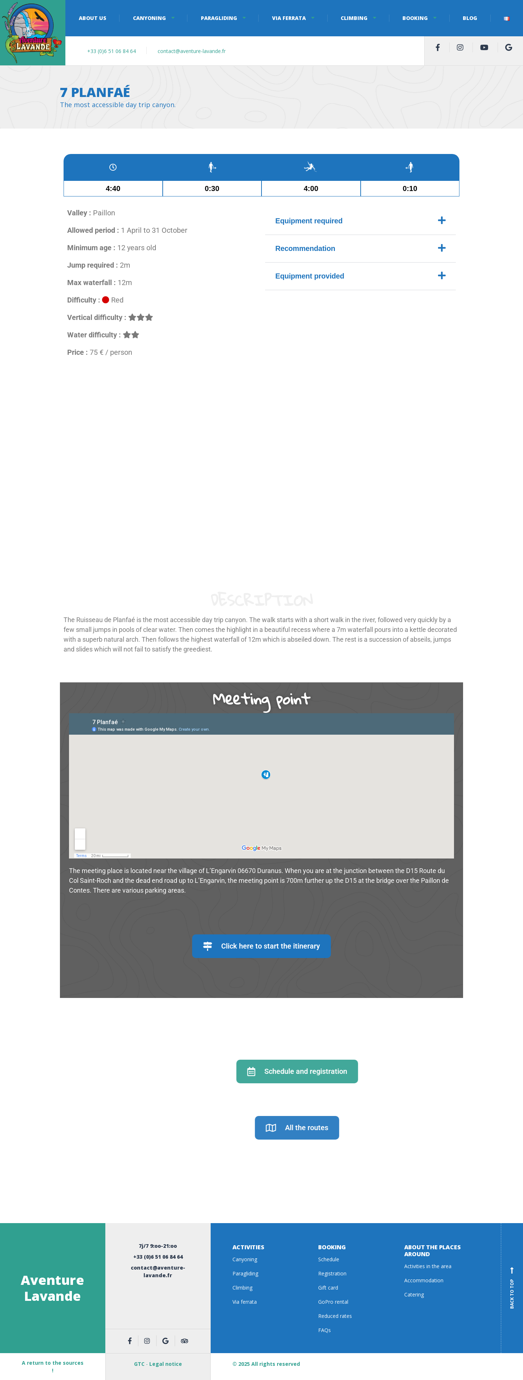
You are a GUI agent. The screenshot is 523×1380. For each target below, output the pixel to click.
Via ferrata (289, 18)
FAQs (324, 1330)
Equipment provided (309, 276)
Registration (332, 1273)
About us (92, 18)
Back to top (512, 1288)
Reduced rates (335, 1315)
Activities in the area (427, 1266)
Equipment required (308, 221)
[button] (360, 221)
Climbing (354, 18)
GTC (139, 1363)
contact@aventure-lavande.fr (192, 51)
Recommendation (305, 248)
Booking (415, 18)
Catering (414, 1294)
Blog (470, 18)
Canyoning (149, 18)
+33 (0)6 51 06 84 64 (111, 51)
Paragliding (219, 18)
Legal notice (165, 1363)
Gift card (328, 1287)
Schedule (328, 1259)
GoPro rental (333, 1301)
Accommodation (423, 1280)
